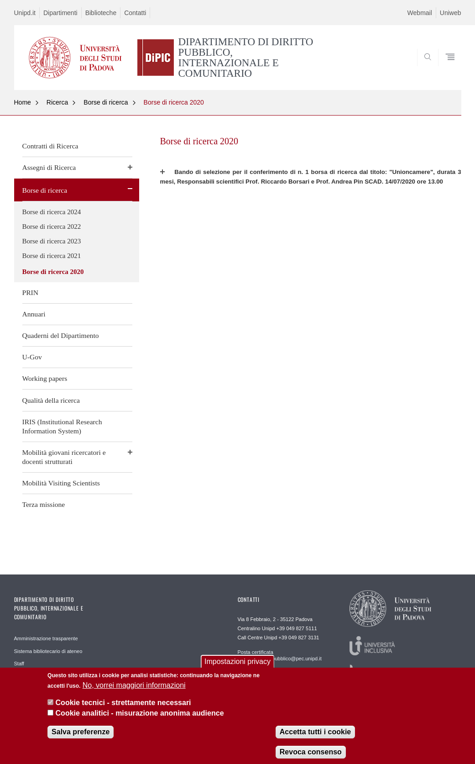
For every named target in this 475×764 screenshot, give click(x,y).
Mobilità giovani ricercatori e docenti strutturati (64, 456)
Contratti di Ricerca (50, 146)
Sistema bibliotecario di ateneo (48, 651)
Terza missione (43, 504)
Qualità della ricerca (51, 400)
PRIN (30, 292)
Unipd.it (25, 12)
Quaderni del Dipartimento (60, 335)
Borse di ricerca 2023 (51, 241)
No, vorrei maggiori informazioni (134, 692)
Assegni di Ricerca (49, 167)
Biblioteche (101, 12)
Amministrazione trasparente (46, 638)
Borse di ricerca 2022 (51, 226)
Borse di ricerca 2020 (174, 102)
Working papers (45, 378)
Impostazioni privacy (237, 668)
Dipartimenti (60, 12)
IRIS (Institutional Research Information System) (62, 426)
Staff (19, 663)
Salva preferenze (81, 738)
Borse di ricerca (106, 102)
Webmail (419, 12)
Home (22, 102)
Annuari (34, 314)
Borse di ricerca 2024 (51, 212)
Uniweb (450, 12)
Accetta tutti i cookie (315, 738)
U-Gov (32, 357)
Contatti (135, 12)
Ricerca (57, 102)
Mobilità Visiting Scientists (61, 483)
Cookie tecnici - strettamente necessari (123, 709)
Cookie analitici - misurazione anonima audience (140, 719)
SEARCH (423, 68)
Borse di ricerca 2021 (51, 255)
